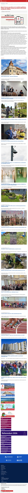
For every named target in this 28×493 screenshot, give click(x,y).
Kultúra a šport (3, 468)
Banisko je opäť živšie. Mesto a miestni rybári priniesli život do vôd (13, 270)
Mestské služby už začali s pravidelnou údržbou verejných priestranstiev (13, 119)
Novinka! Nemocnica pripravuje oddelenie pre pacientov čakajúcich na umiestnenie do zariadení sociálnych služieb (13, 184)
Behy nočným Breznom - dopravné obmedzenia (9, 76)
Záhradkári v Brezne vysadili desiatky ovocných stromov (11, 248)
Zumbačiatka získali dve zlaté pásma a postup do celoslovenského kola (13, 227)
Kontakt (2, 469)
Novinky (7, 3)
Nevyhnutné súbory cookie (5, 487)
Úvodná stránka (3, 3)
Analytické (2, 488)
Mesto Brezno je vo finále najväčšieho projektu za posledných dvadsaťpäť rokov (12, 356)
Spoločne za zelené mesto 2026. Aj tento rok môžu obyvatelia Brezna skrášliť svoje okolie (13, 206)
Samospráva (3, 467)
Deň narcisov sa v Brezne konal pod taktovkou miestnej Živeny (12, 141)
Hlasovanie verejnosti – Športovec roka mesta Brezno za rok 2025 (12, 335)
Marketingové (3, 489)
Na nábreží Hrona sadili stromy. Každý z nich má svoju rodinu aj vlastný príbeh (13, 378)
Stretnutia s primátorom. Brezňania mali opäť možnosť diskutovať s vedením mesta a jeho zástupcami (13, 98)
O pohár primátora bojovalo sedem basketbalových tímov (11, 313)
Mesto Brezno (3, 466)
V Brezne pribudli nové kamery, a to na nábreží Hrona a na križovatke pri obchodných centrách (13, 163)
